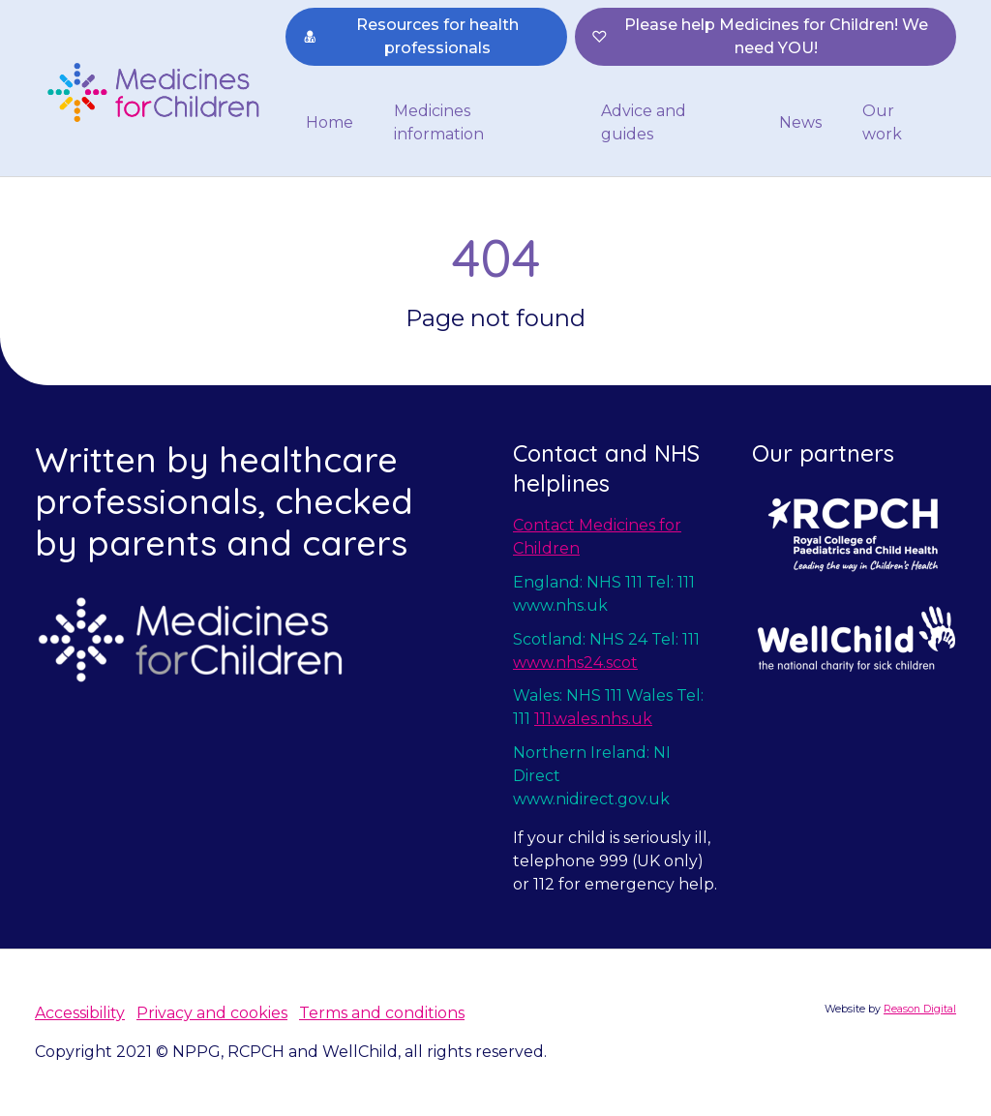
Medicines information (439, 122)
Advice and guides (643, 122)
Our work (882, 122)
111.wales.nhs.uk (593, 718)
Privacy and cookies (211, 1013)
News (800, 122)
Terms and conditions (382, 1013)
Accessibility (80, 1013)
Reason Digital (920, 1009)
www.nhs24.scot (575, 662)
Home (329, 122)
